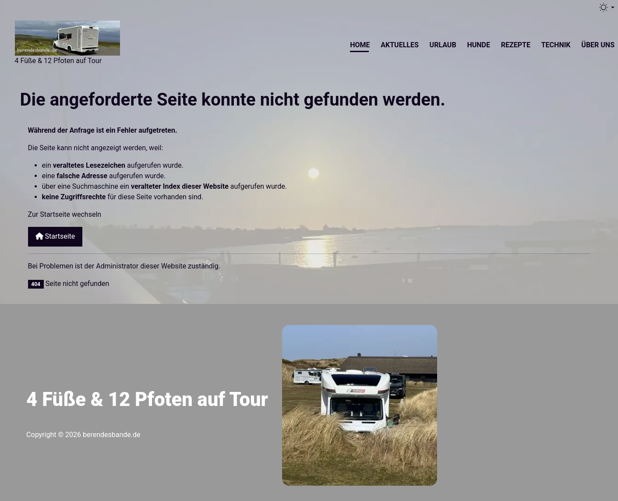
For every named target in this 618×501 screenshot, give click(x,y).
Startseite (55, 236)
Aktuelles (400, 45)
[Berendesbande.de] (67, 36)
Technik (556, 45)
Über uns (597, 45)
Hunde (478, 45)
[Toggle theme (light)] (606, 7)
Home (360, 45)
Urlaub (443, 45)
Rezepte (515, 45)
